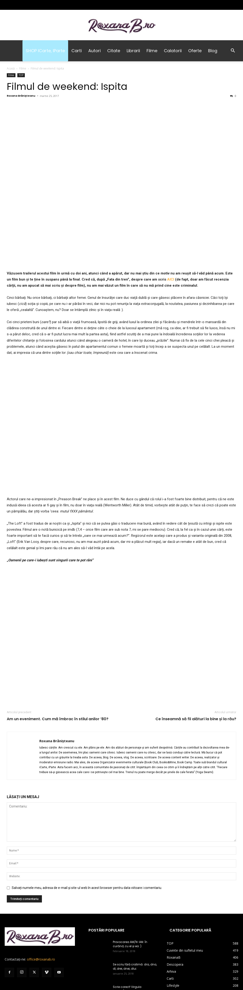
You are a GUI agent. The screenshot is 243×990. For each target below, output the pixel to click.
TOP (21, 75)
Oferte (195, 51)
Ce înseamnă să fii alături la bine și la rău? (195, 719)
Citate (113, 51)
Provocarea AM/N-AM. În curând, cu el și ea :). (130, 944)
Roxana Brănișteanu (21, 96)
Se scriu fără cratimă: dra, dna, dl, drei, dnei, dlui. (135, 966)
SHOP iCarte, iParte (45, 51)
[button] (232, 51)
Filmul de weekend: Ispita (67, 86)
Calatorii (173, 51)
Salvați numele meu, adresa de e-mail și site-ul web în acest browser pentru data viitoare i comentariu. (87, 888)
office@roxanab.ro (41, 959)
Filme (152, 51)
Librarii (133, 51)
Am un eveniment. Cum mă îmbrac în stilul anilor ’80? (57, 719)
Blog (212, 51)
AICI (171, 279)
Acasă (11, 68)
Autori (94, 51)
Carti (76, 51)
